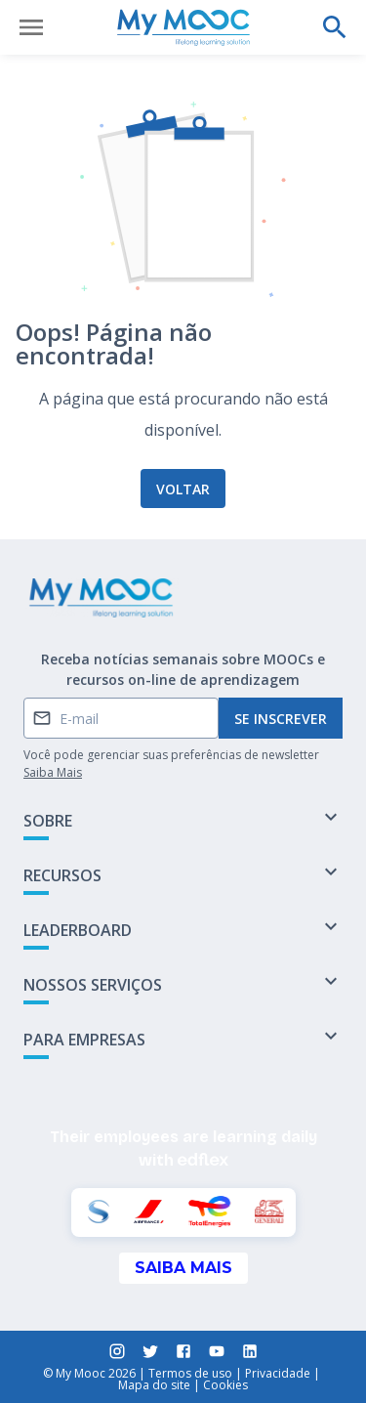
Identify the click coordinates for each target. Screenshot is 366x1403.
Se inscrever (280, 718)
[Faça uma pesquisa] (334, 27)
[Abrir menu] (31, 27)
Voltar (183, 489)
